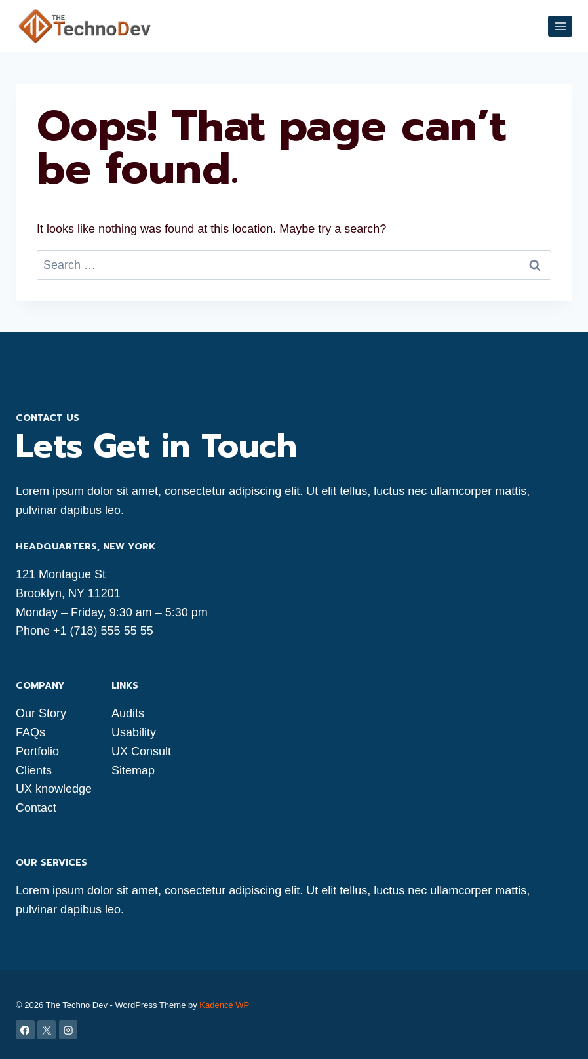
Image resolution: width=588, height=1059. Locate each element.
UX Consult (141, 751)
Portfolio (37, 751)
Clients (34, 770)
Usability (133, 732)
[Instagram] (68, 1029)
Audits (127, 713)
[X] (46, 1029)
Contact (36, 807)
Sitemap (133, 770)
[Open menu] (560, 26)
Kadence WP (224, 1005)
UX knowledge (54, 788)
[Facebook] (25, 1029)
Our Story (41, 713)
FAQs (30, 732)
